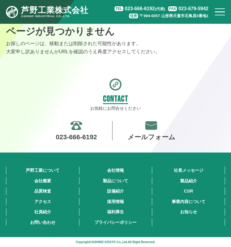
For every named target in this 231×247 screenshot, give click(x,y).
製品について (115, 180)
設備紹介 (115, 191)
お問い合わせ (42, 222)
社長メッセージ (188, 170)
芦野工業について (43, 170)
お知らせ (188, 211)
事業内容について (188, 201)
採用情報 (115, 201)
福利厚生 (115, 211)
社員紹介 (42, 211)
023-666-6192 (145, 8)
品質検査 (42, 191)
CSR (188, 191)
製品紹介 (188, 180)
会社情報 (115, 170)
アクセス (42, 201)
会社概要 (42, 180)
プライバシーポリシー (115, 222)
